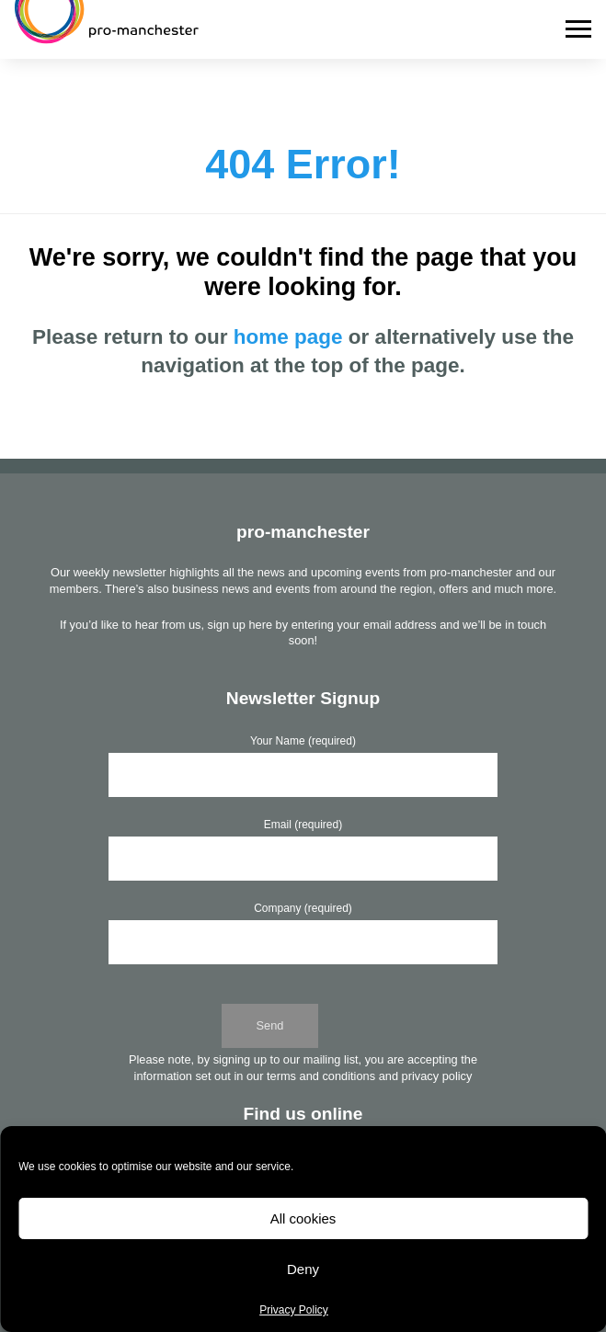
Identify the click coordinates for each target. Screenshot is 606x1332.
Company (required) (303, 908)
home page (288, 336)
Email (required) (303, 824)
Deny (303, 1269)
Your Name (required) (303, 740)
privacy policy (437, 1076)
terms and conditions (321, 1076)
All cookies (303, 1218)
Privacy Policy (293, 1310)
